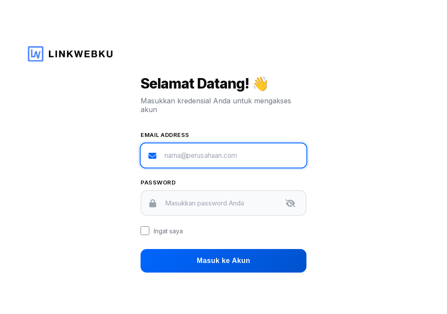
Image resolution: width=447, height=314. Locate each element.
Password (158, 182)
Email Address (165, 134)
